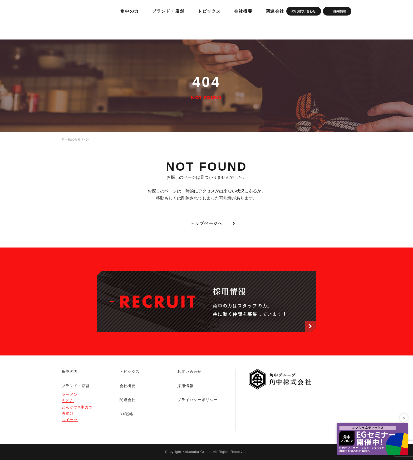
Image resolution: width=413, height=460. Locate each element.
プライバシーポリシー (197, 400)
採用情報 (185, 386)
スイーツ (70, 420)
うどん (68, 401)
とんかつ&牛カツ (77, 407)
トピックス (270, 29)
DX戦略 (127, 414)
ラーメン (70, 394)
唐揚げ (68, 413)
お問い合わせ (189, 371)
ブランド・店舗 (226, 29)
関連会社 (341, 29)
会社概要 (307, 29)
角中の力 (184, 29)
